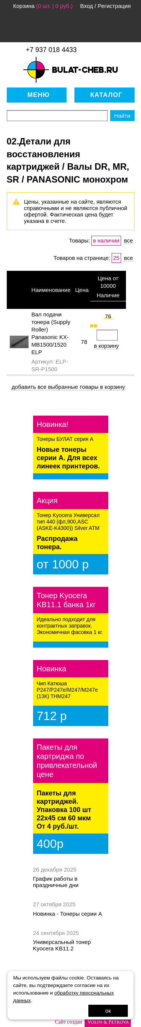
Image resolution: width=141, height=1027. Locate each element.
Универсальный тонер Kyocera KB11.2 (62, 945)
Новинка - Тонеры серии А (67, 913)
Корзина (24, 6)
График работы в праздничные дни (56, 881)
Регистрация (114, 6)
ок (108, 1010)
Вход (86, 6)
